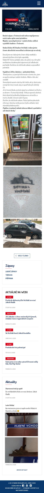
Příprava (9, 278)
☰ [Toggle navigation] (39, 3)
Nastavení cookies (22, 490)
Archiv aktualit (22, 470)
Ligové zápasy (11, 272)
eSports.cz (35, 488)
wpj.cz (18, 488)
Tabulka (9, 275)
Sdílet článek (23, 256)
